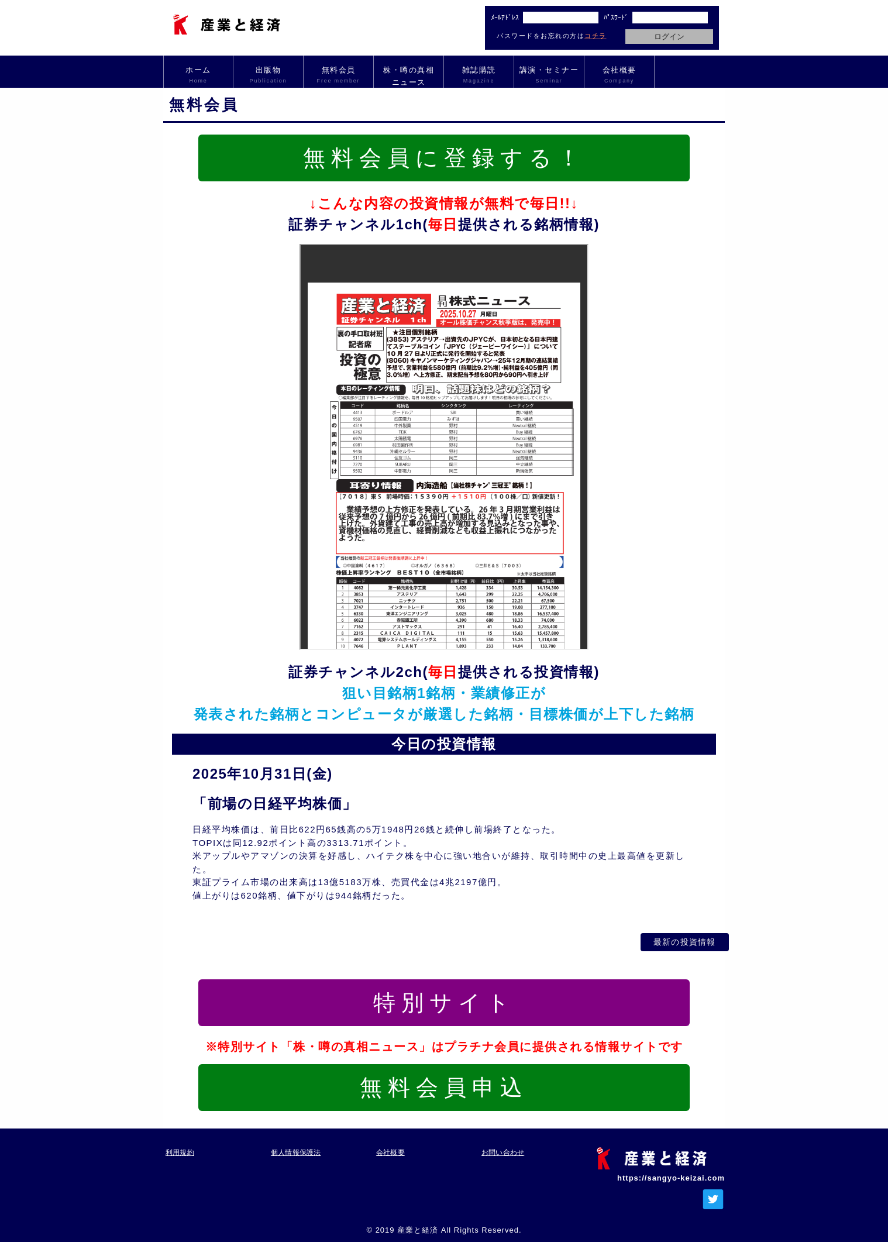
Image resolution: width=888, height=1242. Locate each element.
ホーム (198, 75)
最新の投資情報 (663, 939)
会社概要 (619, 75)
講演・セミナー (549, 75)
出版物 (268, 75)
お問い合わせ (503, 1147)
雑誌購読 (479, 75)
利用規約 (179, 1147)
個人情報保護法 (297, 1147)
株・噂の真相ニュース (408, 76)
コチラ (595, 35)
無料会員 (338, 75)
